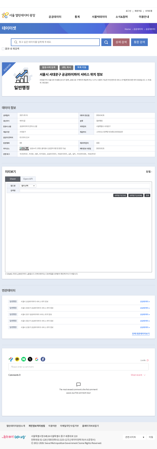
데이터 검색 (106, 42)
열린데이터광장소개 (15, 426)
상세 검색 (121, 42)
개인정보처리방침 (37, 426)
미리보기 (78, 172)
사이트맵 (148, 11)
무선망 (31, 154)
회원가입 (138, 11)
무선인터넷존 (81, 154)
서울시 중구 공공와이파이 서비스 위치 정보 (36, 315)
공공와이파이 (51, 154)
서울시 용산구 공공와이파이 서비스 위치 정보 (37, 321)
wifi (69, 154)
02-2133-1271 (63, 440)
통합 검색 (139, 42)
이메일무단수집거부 (69, 426)
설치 (73, 154)
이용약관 (52, 426)
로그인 (128, 11)
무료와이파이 (62, 154)
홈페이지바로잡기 (90, 426)
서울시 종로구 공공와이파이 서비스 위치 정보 (37, 308)
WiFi (36, 154)
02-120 (43, 440)
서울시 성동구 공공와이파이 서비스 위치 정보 (37, 327)
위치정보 (42, 154)
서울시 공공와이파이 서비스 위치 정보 (34, 302)
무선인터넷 (23, 154)
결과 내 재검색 (12, 49)
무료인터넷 (92, 154)
